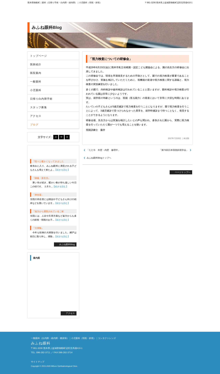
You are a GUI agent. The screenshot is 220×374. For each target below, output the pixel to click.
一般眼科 (35, 81)
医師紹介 (35, 64)
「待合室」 (38, 194)
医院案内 (35, 72)
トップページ (38, 55)
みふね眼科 (56, 14)
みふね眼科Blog (67, 244)
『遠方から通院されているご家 (48, 211)
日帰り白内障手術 (41, 98)
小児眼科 (35, 90)
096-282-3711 (164, 14)
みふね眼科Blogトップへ (99, 158)
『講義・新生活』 (41, 178)
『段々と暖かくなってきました (48, 161)
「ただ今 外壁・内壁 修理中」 (103, 150)
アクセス (35, 115)
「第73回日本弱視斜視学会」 (173, 150)
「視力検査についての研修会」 (110, 59)
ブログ (34, 124)
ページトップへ (182, 172)
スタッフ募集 (38, 107)
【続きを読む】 (62, 170)
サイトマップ (37, 361)
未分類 (186, 138)
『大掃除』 (38, 228)
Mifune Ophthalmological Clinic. (64, 366)
